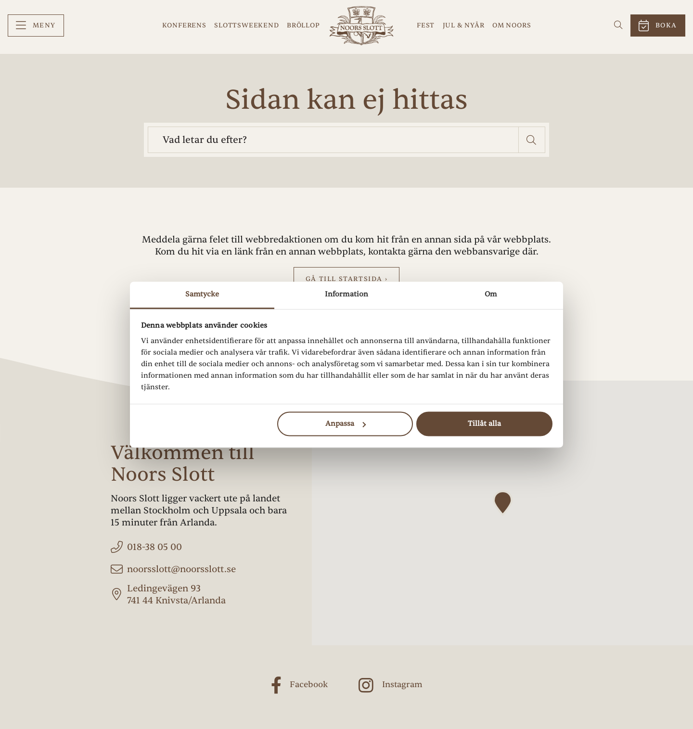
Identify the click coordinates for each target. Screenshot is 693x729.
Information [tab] (346, 294)
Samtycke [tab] (202, 294)
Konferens (184, 25)
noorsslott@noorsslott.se (181, 569)
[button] (532, 140)
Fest (426, 25)
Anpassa (345, 423)
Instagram (402, 685)
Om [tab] (491, 294)
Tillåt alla (484, 423)
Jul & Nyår (464, 25)
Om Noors (511, 25)
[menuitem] (36, 25)
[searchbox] (333, 140)
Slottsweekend (246, 25)
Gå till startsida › (346, 279)
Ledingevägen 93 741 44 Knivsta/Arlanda (176, 594)
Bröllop (303, 25)
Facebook (309, 685)
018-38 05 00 (154, 547)
